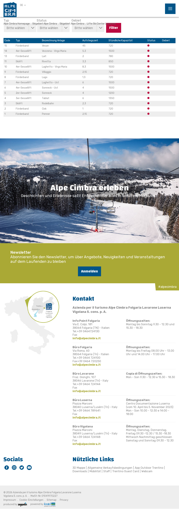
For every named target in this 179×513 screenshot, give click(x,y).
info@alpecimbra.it (87, 338)
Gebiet (76, 20)
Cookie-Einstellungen (31, 499)
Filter (113, 27)
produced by (15, 504)
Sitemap (51, 499)
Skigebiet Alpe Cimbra (44, 23)
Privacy (64, 499)
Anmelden (89, 271)
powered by (42, 504)
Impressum (9, 499)
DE (21, 5)
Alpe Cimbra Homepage (16, 23)
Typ (6, 20)
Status (41, 20)
